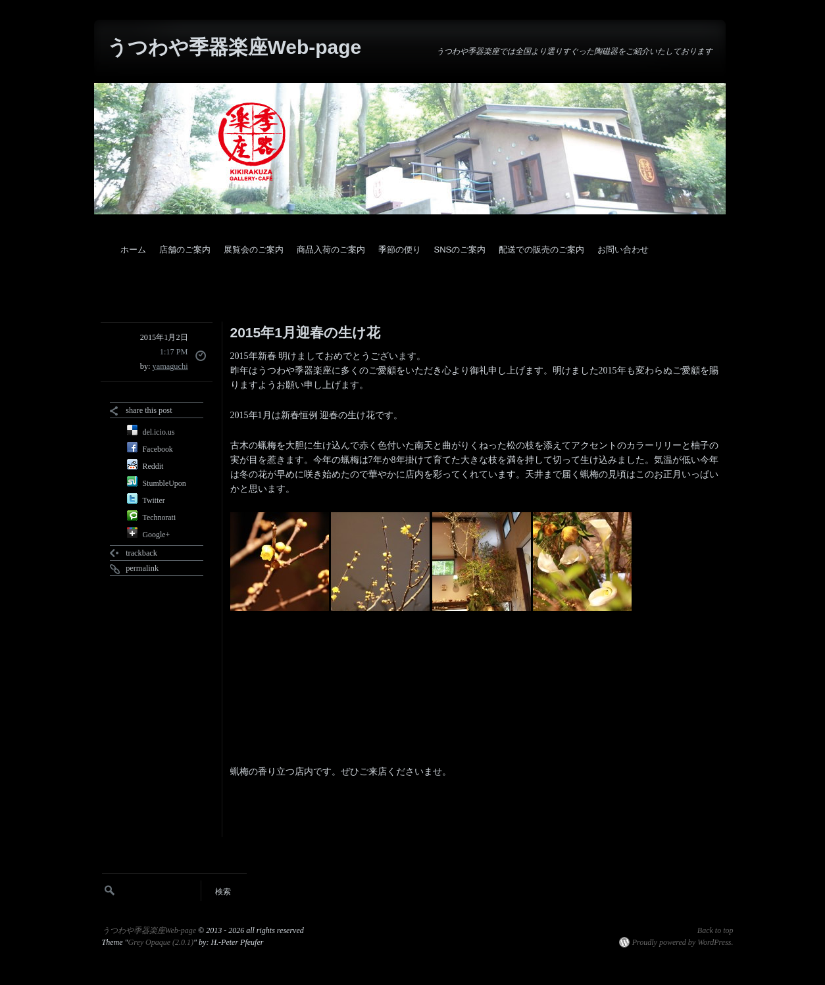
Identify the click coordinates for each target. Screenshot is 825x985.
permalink (142, 568)
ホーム (133, 249)
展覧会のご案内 (254, 249)
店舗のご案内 (185, 249)
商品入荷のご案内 (331, 249)
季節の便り (399, 249)
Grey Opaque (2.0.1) (161, 942)
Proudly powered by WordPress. (683, 942)
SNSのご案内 (460, 249)
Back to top (715, 930)
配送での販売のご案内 (541, 249)
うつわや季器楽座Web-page (234, 47)
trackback (141, 553)
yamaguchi (170, 366)
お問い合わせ (623, 249)
